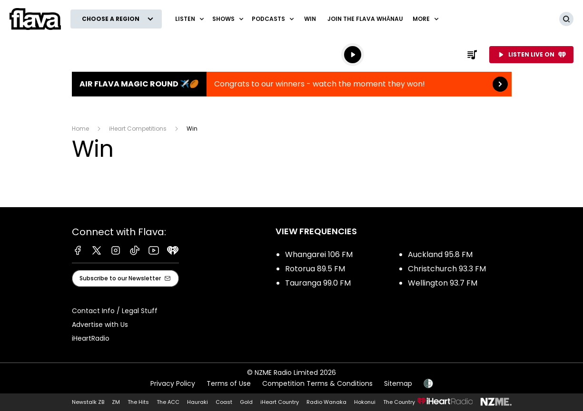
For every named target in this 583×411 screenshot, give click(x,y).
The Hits (138, 402)
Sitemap (398, 383)
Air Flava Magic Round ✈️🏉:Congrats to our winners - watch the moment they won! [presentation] (292, 84)
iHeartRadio (90, 338)
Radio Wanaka (326, 402)
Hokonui (364, 402)
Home (80, 128)
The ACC (168, 402)
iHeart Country (279, 402)
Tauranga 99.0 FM (318, 282)
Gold (246, 402)
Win (310, 19)
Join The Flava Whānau (365, 19)
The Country (399, 402)
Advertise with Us (100, 324)
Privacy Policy (172, 383)
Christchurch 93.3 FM (447, 268)
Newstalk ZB (88, 402)
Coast (224, 402)
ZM (116, 402)
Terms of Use (229, 383)
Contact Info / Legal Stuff (115, 310)
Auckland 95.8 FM (440, 254)
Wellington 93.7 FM (442, 282)
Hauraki (197, 402)
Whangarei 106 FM (319, 254)
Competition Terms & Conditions (317, 383)
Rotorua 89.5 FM (315, 268)
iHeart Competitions (138, 128)
